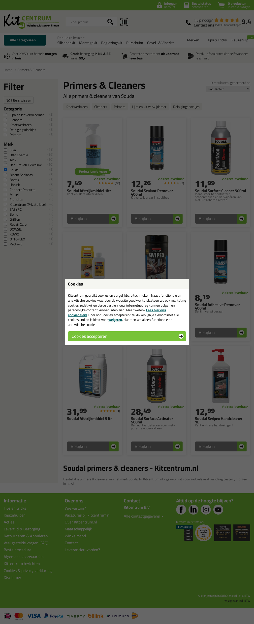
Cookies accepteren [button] (89, 336)
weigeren (115, 319)
